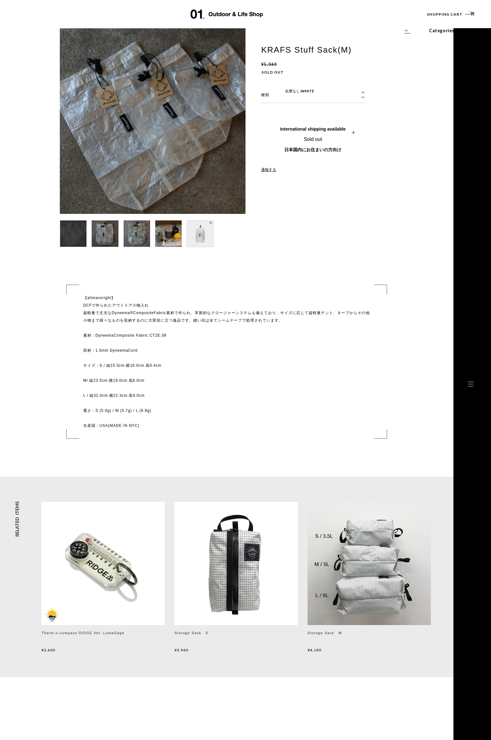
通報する (268, 170)
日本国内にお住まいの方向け (312, 149)
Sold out (313, 139)
